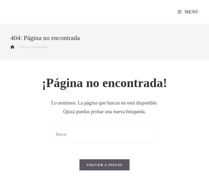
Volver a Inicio (104, 165)
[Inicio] (12, 47)
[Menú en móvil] (188, 12)
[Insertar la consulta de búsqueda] (104, 134)
